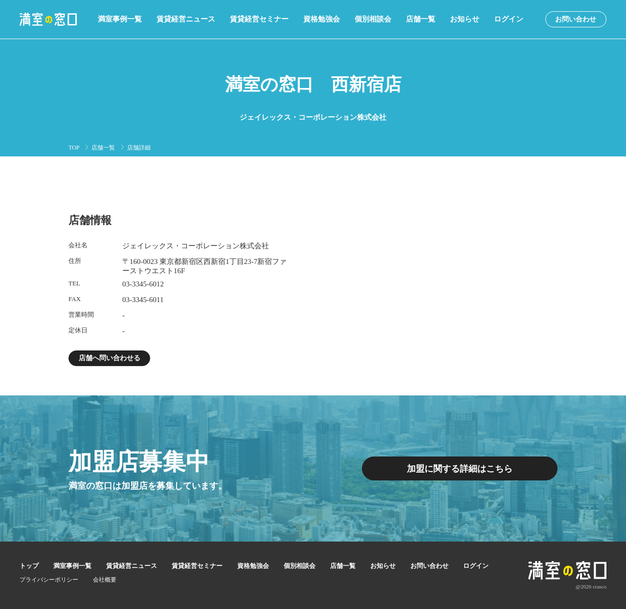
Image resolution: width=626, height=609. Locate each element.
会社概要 (104, 579)
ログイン (508, 19)
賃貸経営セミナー (259, 19)
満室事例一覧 (120, 19)
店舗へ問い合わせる (109, 358)
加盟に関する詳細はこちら (460, 469)
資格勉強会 (321, 19)
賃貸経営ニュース (185, 19)
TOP (73, 148)
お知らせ (464, 19)
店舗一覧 (420, 19)
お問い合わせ (575, 19)
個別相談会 (373, 19)
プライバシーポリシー (49, 579)
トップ (29, 565)
